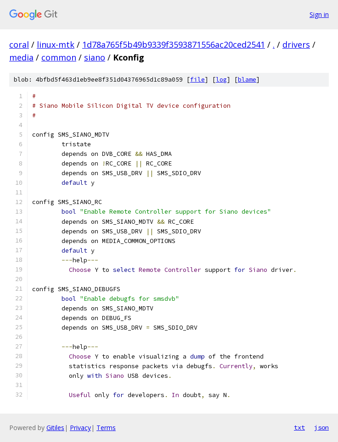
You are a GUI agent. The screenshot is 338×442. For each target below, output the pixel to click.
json (321, 427)
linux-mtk (55, 44)
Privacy (80, 427)
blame (247, 79)
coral (19, 44)
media (21, 57)
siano (94, 57)
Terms (106, 427)
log (221, 79)
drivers (296, 44)
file (197, 79)
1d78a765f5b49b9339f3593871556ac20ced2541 (173, 44)
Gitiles (55, 427)
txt (299, 427)
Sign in (319, 14)
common (58, 57)
